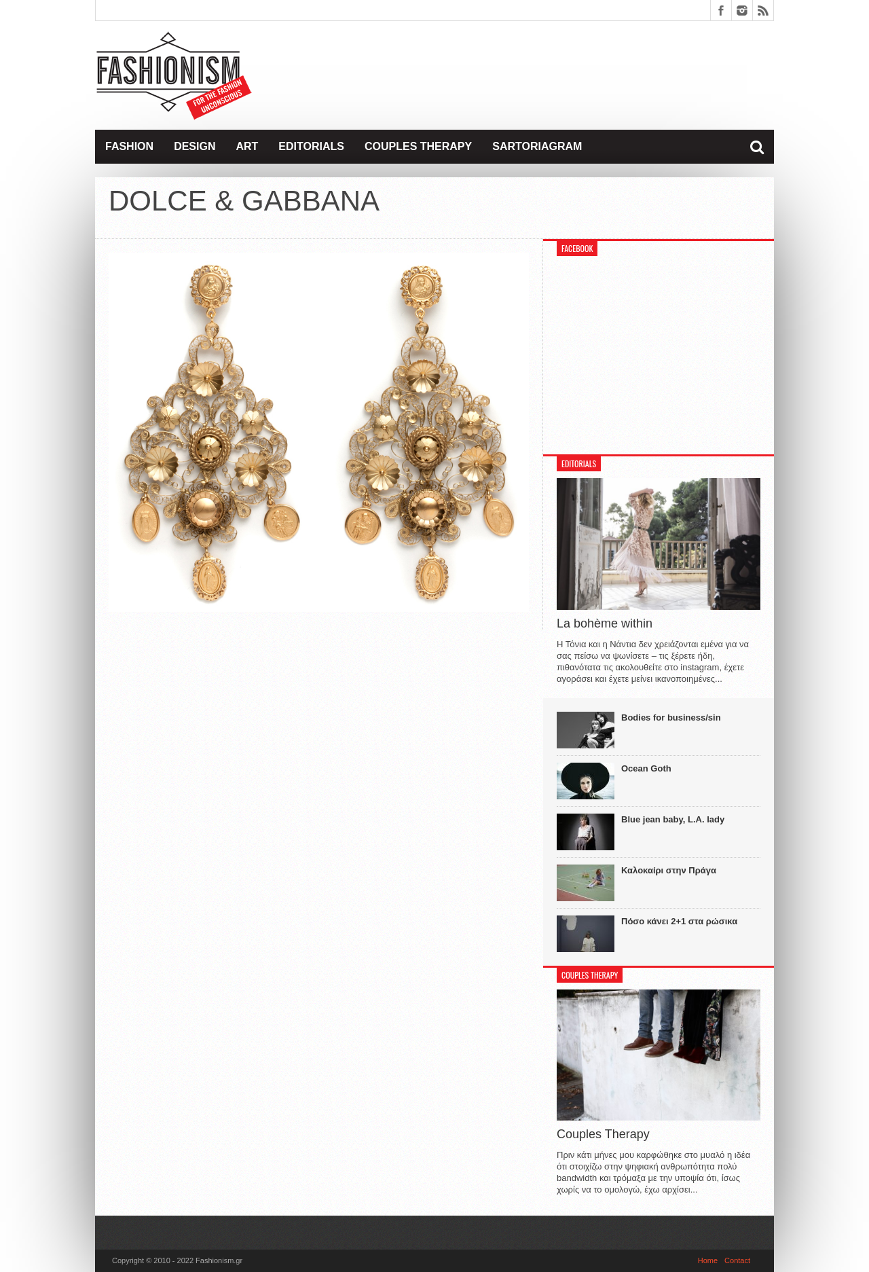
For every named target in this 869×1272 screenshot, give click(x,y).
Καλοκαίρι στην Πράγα (668, 870)
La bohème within (604, 623)
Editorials (311, 146)
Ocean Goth (646, 768)
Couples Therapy (418, 146)
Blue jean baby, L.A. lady (672, 819)
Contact (737, 1260)
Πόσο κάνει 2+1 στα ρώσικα (679, 921)
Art (247, 146)
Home (708, 1260)
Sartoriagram (537, 146)
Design (194, 146)
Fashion (129, 146)
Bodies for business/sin (671, 717)
